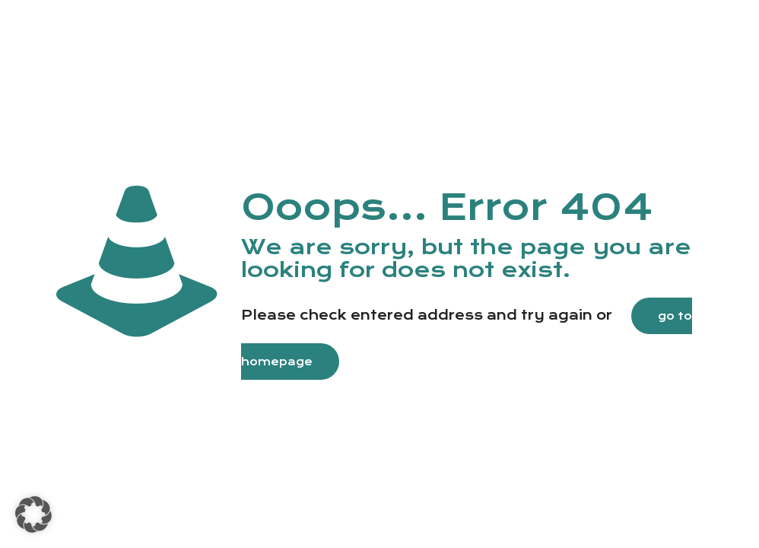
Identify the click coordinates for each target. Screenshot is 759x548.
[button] (33, 514)
